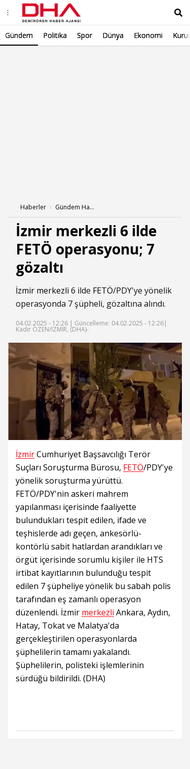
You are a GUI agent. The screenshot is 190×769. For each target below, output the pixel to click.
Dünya (113, 35)
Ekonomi (148, 35)
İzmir (25, 290)
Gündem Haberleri (75, 207)
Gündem (19, 35)
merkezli (52, 290)
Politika (55, 35)
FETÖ (103, 290)
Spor (84, 35)
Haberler (33, 207)
